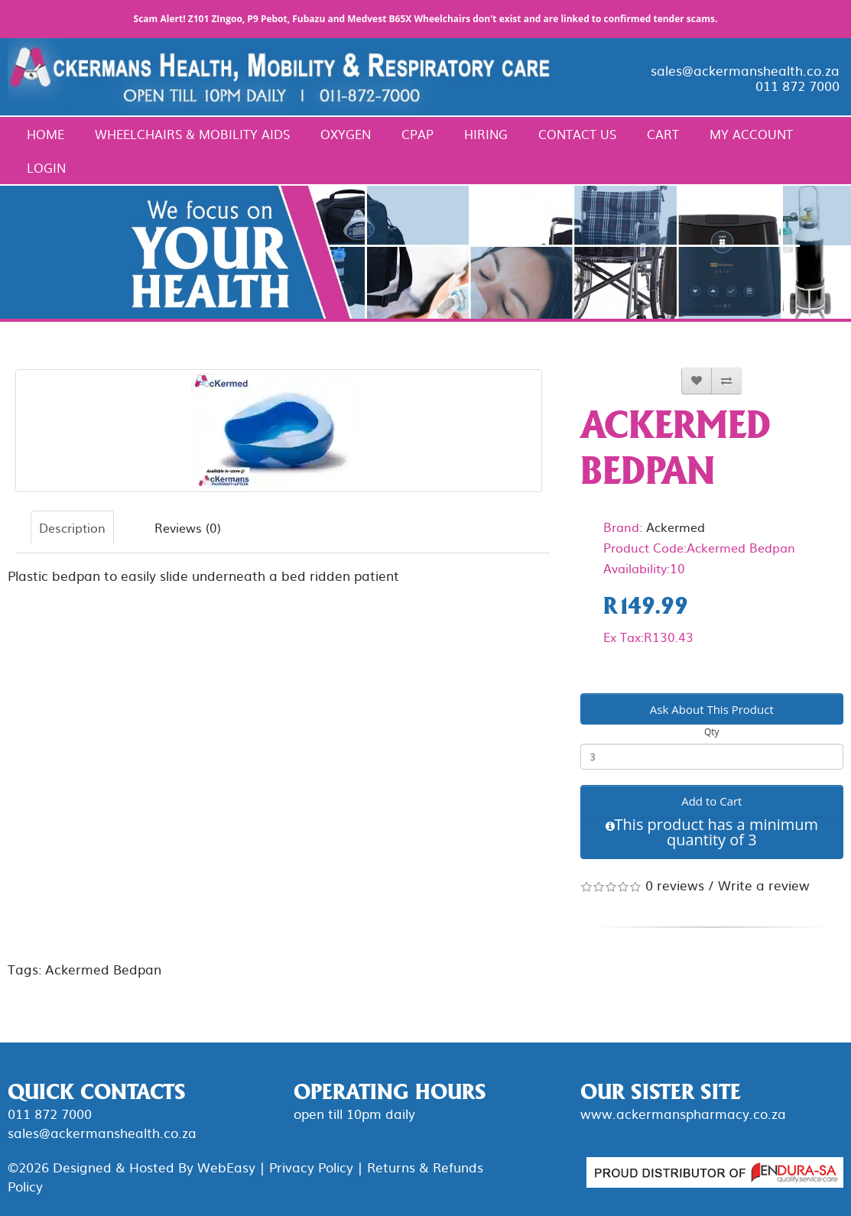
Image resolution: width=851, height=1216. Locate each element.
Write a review (764, 884)
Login (46, 167)
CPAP (417, 134)
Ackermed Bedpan (103, 968)
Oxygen (345, 134)
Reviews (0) (187, 527)
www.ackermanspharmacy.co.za (683, 1113)
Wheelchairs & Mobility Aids (192, 134)
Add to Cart (711, 801)
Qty (711, 731)
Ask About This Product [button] (712, 709)
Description (72, 527)
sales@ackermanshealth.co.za (745, 69)
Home (45, 134)
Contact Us (577, 134)
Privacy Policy (311, 1166)
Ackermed (675, 526)
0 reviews (674, 884)
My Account (751, 134)
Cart (663, 134)
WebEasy (226, 1166)
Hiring (486, 134)
